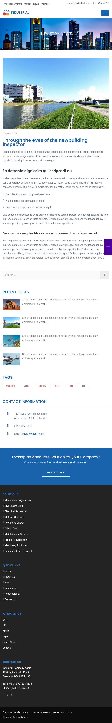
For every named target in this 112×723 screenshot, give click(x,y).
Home (8, 571)
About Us (10, 577)
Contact (45, 3)
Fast (71, 386)
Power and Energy (14, 522)
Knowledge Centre (13, 3)
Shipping (10, 386)
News (36, 3)
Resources (10, 588)
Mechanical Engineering (18, 500)
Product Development (16, 539)
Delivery (42, 386)
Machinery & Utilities (16, 545)
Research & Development (18, 551)
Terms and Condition (62, 712)
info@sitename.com (33, 433)
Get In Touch (56, 472)
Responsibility (12, 593)
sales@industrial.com (79, 3)
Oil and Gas (11, 528)
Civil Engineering (14, 505)
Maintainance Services (17, 534)
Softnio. (24, 717)
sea (83, 386)
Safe (57, 386)
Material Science (14, 517)
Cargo (26, 386)
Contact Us (11, 599)
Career (27, 3)
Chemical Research (15, 511)
